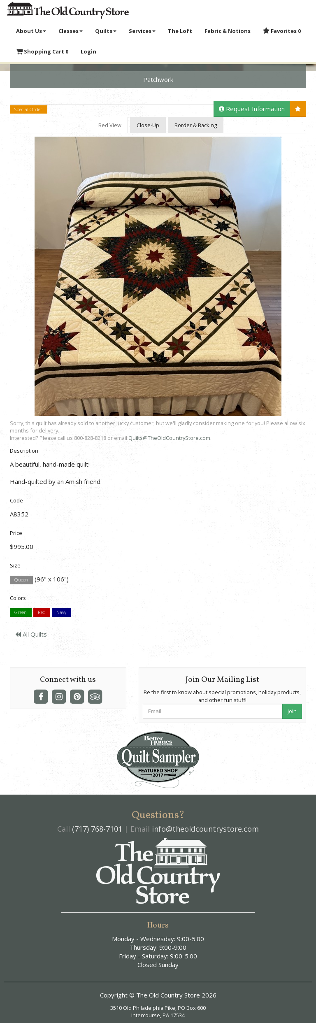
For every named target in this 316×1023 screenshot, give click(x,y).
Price (16, 533)
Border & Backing (195, 125)
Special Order (28, 109)
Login (88, 51)
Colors (18, 598)
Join (292, 711)
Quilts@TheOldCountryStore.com (169, 438)
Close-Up (148, 125)
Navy (61, 612)
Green (20, 612)
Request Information (252, 109)
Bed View (109, 125)
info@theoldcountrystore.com (205, 829)
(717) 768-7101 (97, 829)
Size (15, 565)
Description (24, 450)
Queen (21, 580)
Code (16, 500)
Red (42, 612)
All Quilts (31, 634)
